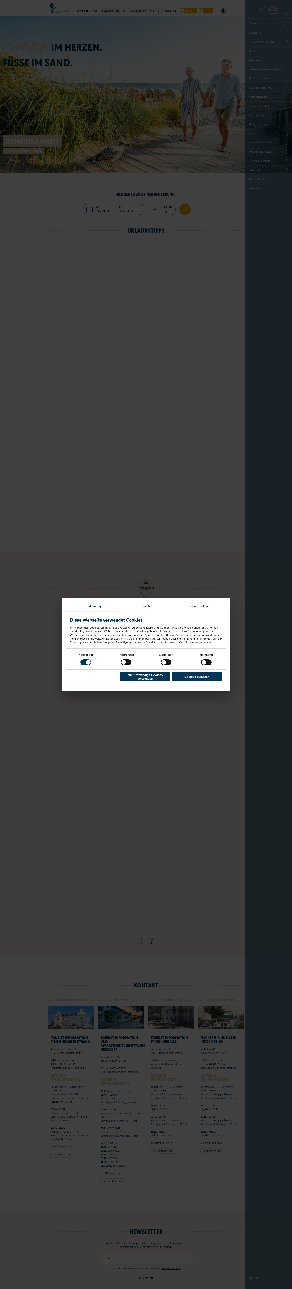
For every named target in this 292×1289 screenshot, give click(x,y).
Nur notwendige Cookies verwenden (145, 677)
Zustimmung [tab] (92, 606)
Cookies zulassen (196, 676)
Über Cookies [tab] (199, 606)
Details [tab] (146, 606)
